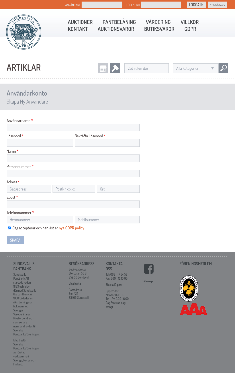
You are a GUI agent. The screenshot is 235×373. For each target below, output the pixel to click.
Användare (72, 5)
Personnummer (20, 166)
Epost (12, 197)
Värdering (158, 21)
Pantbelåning (119, 21)
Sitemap (148, 281)
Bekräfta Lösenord (90, 135)
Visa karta (75, 283)
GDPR (190, 28)
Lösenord (133, 5)
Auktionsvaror (116, 28)
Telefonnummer (20, 212)
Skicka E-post (114, 285)
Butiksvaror (159, 28)
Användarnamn (20, 120)
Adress (13, 181)
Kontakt (78, 28)
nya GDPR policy (71, 227)
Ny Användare (217, 4)
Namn (12, 151)
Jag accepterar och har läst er (46, 227)
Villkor (190, 21)
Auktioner (80, 21)
